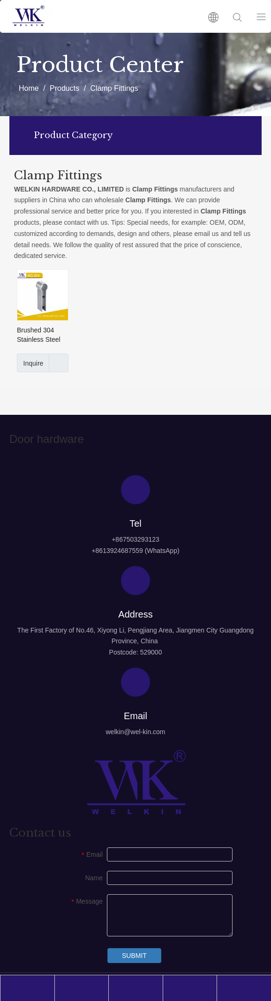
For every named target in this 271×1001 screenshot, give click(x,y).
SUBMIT (134, 955)
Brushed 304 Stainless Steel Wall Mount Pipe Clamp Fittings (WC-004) (40, 335)
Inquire (30, 362)
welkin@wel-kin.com (135, 732)
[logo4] (135, 782)
